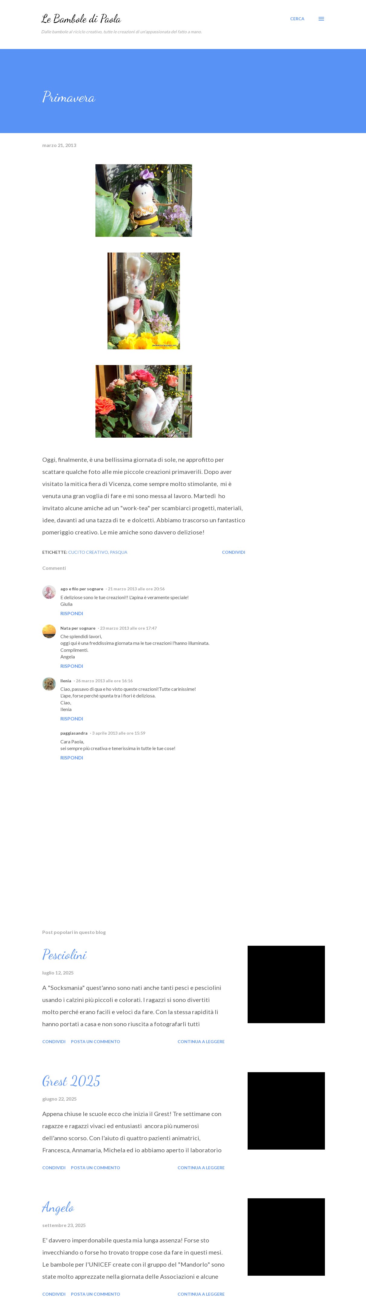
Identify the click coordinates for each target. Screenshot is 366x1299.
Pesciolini (64, 954)
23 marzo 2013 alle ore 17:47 (128, 628)
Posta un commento (95, 1041)
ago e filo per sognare (81, 588)
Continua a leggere (201, 1041)
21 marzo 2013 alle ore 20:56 (136, 588)
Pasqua (118, 552)
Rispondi (71, 613)
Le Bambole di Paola (81, 18)
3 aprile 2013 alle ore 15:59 (118, 733)
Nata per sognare (77, 628)
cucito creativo (88, 552)
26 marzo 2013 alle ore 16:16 (104, 680)
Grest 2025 (71, 1081)
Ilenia (65, 680)
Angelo (58, 1207)
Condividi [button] (233, 552)
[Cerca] (297, 18)
